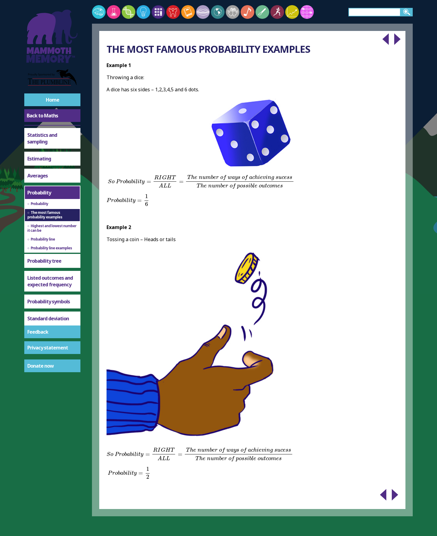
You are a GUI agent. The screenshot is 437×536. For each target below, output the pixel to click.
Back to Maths (42, 115)
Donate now (40, 365)
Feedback (37, 332)
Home (52, 99)
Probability (39, 192)
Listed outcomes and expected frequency (50, 281)
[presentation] (201, 181)
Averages (37, 175)
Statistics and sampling (42, 138)
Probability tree (44, 261)
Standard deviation (48, 318)
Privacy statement (47, 347)
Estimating (39, 158)
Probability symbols (48, 301)
